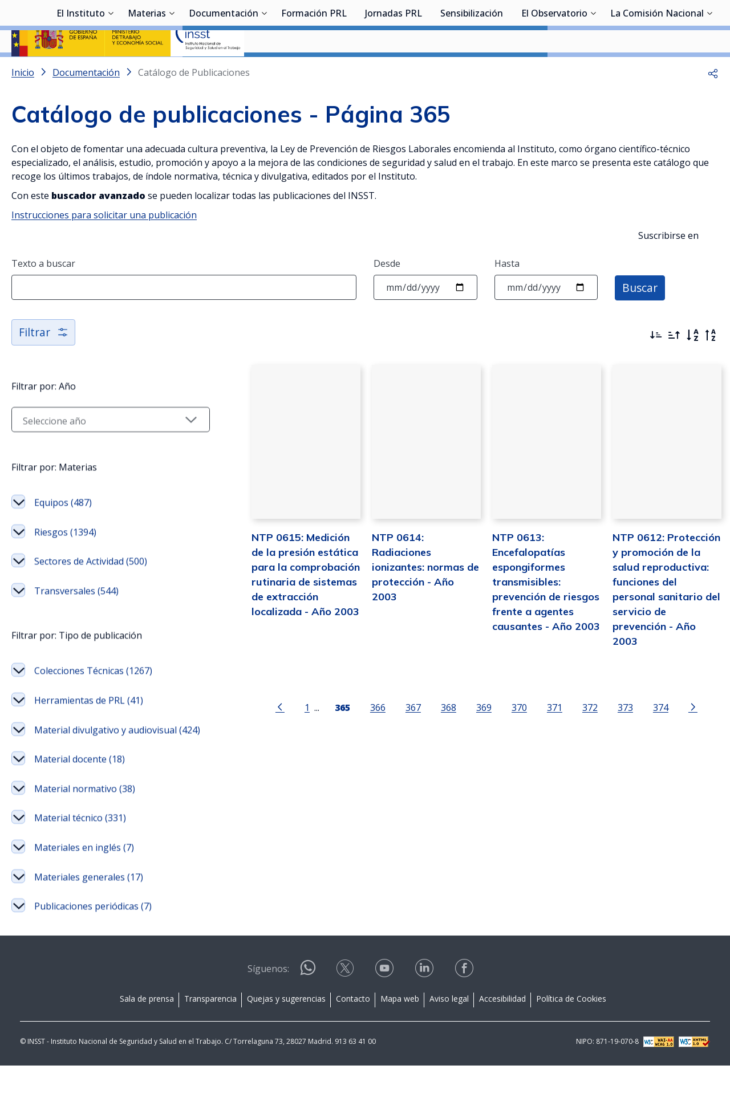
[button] (713, 102)
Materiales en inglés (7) (84, 900)
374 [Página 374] (647, 733)
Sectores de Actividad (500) (90, 599)
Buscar (640, 317)
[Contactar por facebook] (465, 1016)
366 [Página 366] (364, 733)
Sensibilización (471, 71)
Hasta (507, 293)
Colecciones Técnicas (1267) (93, 709)
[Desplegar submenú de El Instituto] (110, 70)
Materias (147, 71)
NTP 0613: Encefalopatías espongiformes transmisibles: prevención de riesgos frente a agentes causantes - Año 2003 (532, 622)
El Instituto (80, 71)
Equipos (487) (63, 541)
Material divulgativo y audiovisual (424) (105, 776)
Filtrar (44, 362)
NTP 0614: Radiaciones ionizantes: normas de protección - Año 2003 (409, 592)
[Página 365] (329, 732)
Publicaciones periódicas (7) (93, 959)
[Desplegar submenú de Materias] (171, 70)
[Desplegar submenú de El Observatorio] (593, 70)
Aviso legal (449, 1043)
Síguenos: (268, 1013)
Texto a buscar (43, 293)
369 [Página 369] (470, 733)
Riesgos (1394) (65, 570)
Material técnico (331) (80, 871)
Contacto (353, 1043)
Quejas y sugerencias (286, 1043)
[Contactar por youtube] (385, 1016)
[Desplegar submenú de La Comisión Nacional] (709, 70)
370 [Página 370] (505, 733)
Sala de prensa (147, 1043)
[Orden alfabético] (692, 365)
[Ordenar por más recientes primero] (656, 365)
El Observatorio (554, 71)
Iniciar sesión (675, 25)
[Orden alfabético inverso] (711, 365)
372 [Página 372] (576, 733)
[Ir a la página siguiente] (679, 732)
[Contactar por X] (346, 1016)
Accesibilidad (502, 1043)
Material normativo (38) (84, 841)
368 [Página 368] (435, 733)
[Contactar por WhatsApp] (308, 1016)
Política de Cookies (571, 1043)
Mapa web (399, 1043)
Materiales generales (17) (88, 930)
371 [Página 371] (541, 733)
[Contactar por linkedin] (425, 1016)
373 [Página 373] (611, 733)
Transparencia (210, 1043)
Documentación (223, 71)
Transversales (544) (76, 629)
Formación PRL (314, 71)
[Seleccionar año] (97, 458)
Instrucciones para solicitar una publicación (104, 245)
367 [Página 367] (399, 733)
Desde (387, 293)
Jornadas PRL (393, 71)
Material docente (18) (79, 812)
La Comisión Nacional (657, 71)
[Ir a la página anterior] (266, 732)
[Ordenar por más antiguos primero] (674, 365)
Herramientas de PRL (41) (88, 739)
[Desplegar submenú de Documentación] (264, 70)
